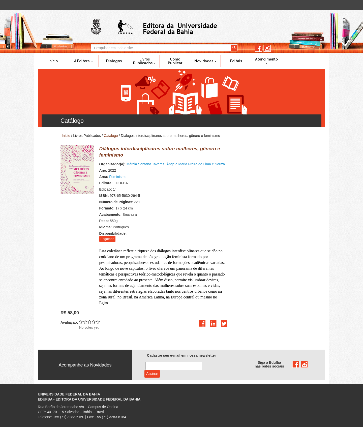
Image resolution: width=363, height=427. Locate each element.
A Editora (83, 61)
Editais (236, 61)
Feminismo (117, 177)
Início (53, 61)
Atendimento (266, 60)
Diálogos (114, 61)
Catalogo (111, 136)
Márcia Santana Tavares (146, 164)
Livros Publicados (144, 61)
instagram (267, 48)
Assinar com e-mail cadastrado (152, 374)
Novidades (205, 61)
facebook (258, 48)
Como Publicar (175, 61)
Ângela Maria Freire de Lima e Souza (195, 164)
